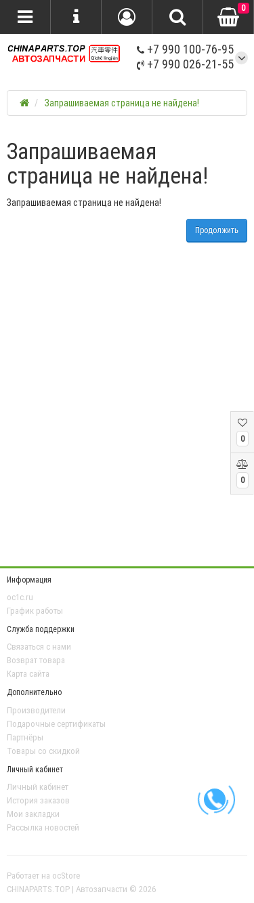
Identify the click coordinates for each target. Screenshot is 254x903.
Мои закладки (33, 814)
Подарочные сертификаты (56, 724)
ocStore (66, 875)
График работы (35, 610)
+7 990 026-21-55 (185, 64)
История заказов (38, 800)
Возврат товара (36, 660)
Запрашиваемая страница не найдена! (122, 103)
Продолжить (216, 230)
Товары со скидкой (43, 751)
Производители (36, 710)
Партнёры (25, 737)
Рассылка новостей (43, 827)
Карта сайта (28, 673)
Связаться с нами (39, 646)
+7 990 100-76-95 (185, 49)
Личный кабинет (37, 787)
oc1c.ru (20, 597)
